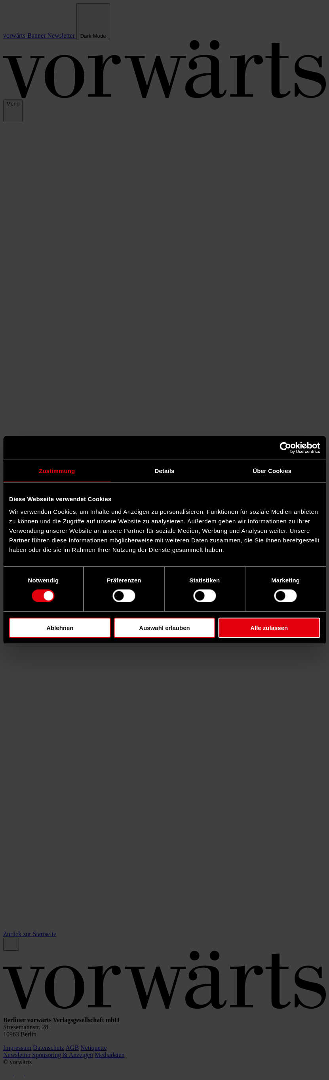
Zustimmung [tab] (57, 470)
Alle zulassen (269, 627)
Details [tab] (165, 470)
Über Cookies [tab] (272, 470)
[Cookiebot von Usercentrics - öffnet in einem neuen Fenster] (285, 448)
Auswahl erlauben (164, 627)
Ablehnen (59, 627)
